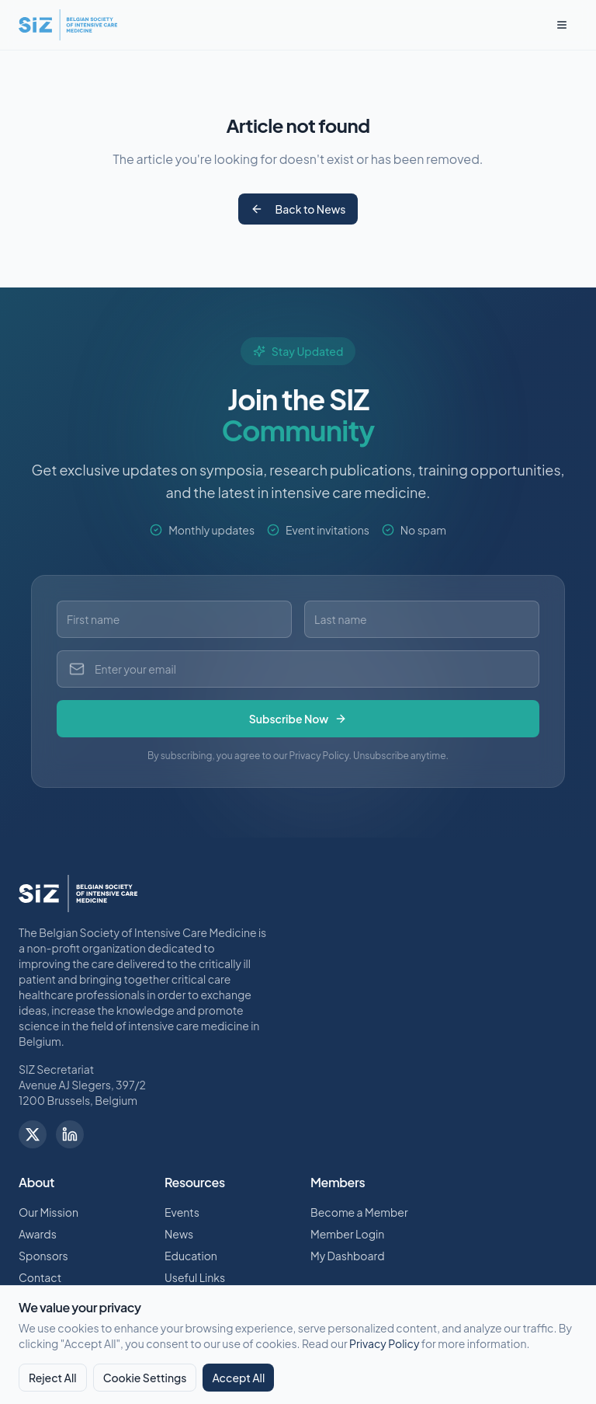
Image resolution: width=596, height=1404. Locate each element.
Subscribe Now (298, 719)
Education (191, 1256)
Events (182, 1212)
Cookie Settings (145, 1378)
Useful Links (195, 1277)
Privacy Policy (384, 1343)
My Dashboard (347, 1256)
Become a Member (359, 1212)
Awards (38, 1234)
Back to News (298, 209)
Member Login (347, 1234)
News (179, 1234)
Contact (40, 1277)
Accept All (238, 1378)
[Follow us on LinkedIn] (70, 1134)
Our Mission (48, 1212)
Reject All (53, 1378)
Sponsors (43, 1256)
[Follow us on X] (33, 1134)
